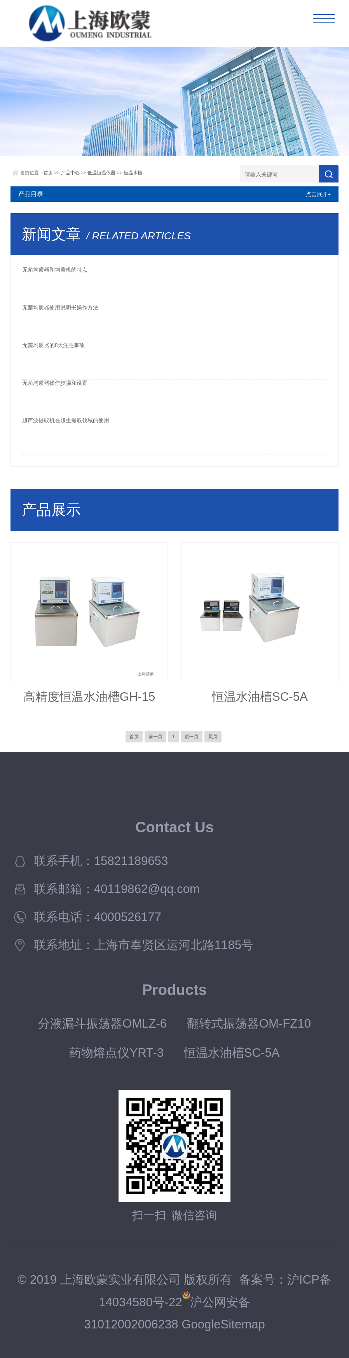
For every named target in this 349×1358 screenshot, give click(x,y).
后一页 (192, 736)
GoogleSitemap (223, 1324)
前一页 (155, 736)
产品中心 (70, 172)
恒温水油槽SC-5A (260, 697)
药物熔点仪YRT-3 (116, 1053)
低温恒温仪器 (101, 172)
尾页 (213, 736)
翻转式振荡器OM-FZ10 (249, 1023)
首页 (48, 172)
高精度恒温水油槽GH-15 (89, 697)
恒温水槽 (133, 172)
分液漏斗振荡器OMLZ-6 (102, 1023)
